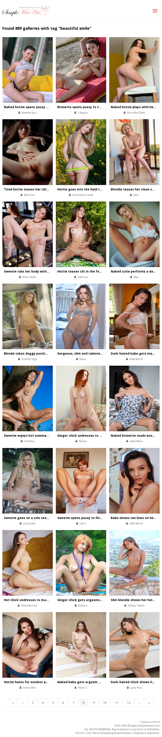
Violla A (82, 605)
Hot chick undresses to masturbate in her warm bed (45, 600)
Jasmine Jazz (29, 112)
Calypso (83, 112)
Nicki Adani (29, 277)
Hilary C (83, 687)
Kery (136, 195)
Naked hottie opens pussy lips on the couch (38, 107)
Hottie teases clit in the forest (81, 271)
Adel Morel (136, 359)
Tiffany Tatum (136, 605)
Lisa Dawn (29, 523)
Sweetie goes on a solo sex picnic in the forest (40, 518)
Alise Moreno (29, 605)
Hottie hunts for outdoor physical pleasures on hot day (47, 682)
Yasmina (29, 441)
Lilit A (82, 523)
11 (117, 703)
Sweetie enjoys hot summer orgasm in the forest (43, 435)
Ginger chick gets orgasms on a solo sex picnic (94, 600)
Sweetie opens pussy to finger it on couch (90, 518)
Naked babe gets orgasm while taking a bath (93, 682)
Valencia (83, 277)
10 (105, 703)
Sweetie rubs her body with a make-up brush (39, 271)
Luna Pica (136, 687)
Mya (136, 277)
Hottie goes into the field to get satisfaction (92, 189)
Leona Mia (29, 687)
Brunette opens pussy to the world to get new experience (103, 107)
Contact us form (150, 722)
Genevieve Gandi (82, 195)
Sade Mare (136, 441)
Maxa (82, 359)
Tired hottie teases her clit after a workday (38, 189)
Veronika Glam (136, 112)
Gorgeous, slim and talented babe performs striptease (100, 353)
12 (129, 703)
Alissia (83, 441)
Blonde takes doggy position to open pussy (38, 353)
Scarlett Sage (29, 359)
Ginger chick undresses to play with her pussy (93, 435)
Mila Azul (29, 195)
